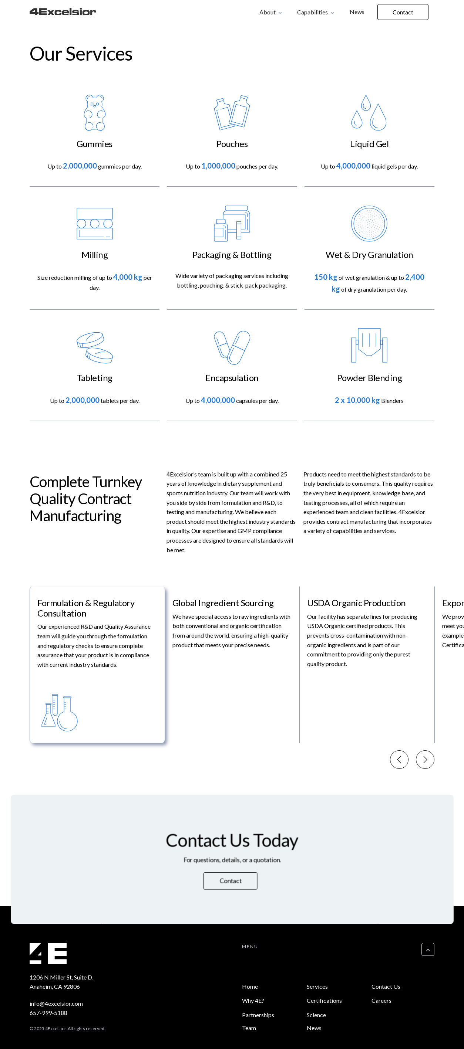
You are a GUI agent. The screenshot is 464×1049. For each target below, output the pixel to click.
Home (250, 986)
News (357, 11)
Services (317, 986)
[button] (271, 12)
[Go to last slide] (399, 760)
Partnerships (258, 1014)
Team (249, 1027)
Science (316, 1014)
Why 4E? (253, 1000)
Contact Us (385, 986)
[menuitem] (97, 665)
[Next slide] (425, 760)
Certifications (324, 1000)
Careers (381, 1000)
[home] (63, 13)
